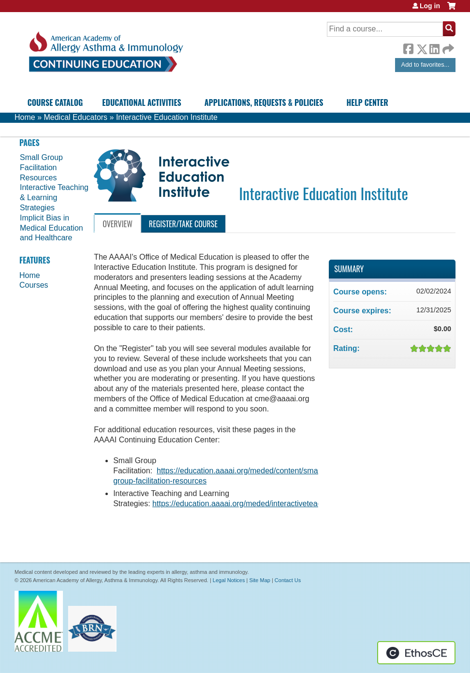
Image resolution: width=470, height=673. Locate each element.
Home (25, 117)
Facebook (408, 47)
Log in (430, 5)
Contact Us (288, 580)
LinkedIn (434, 47)
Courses (33, 285)
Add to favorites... (425, 64)
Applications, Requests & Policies (264, 102)
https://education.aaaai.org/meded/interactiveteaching (244, 503)
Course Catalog (55, 102)
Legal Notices (229, 580)
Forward (447, 47)
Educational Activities (141, 102)
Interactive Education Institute (167, 117)
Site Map (259, 580)
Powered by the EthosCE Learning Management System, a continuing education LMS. (416, 652)
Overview (117, 224)
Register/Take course (183, 224)
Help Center (367, 102)
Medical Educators (75, 117)
